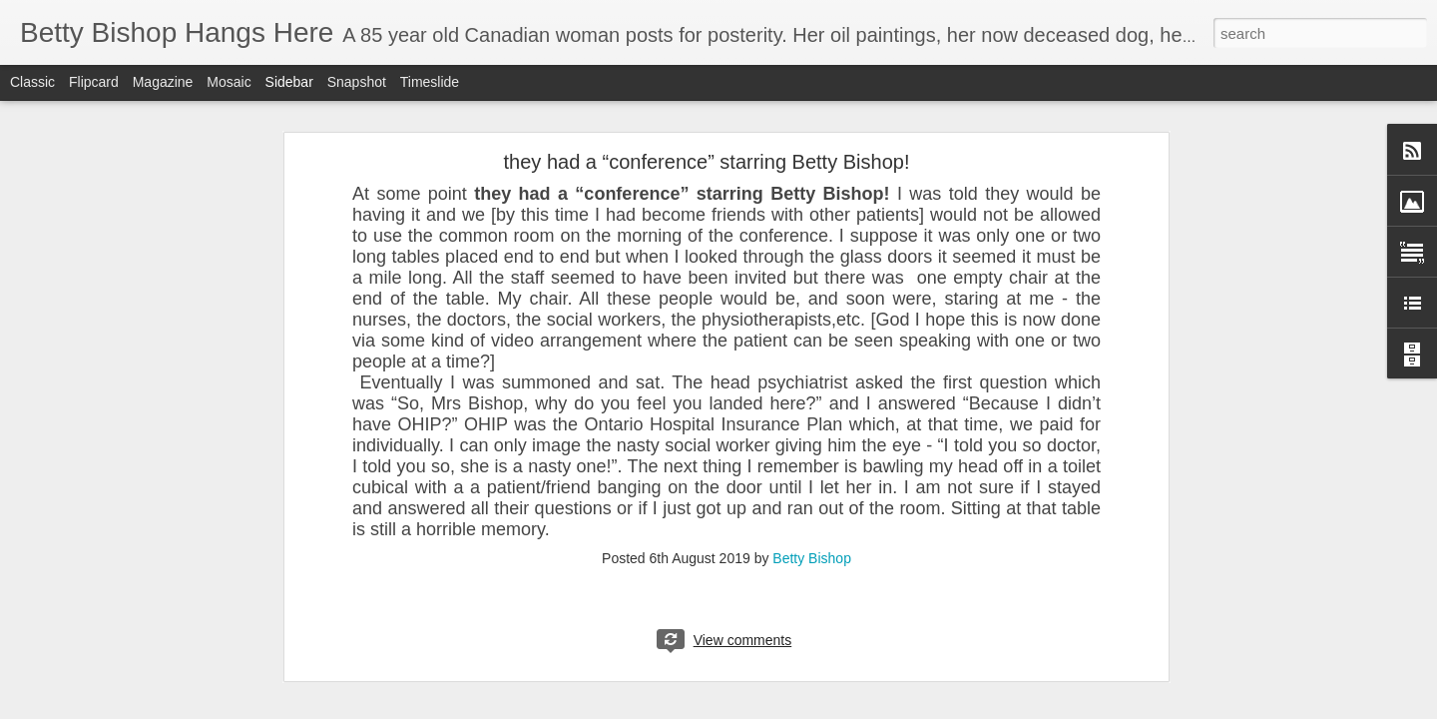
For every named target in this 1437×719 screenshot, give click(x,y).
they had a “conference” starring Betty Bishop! (707, 162)
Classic (32, 82)
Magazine (163, 82)
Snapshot (356, 82)
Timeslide (429, 82)
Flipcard (94, 82)
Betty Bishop (811, 558)
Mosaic (228, 82)
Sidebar (289, 82)
